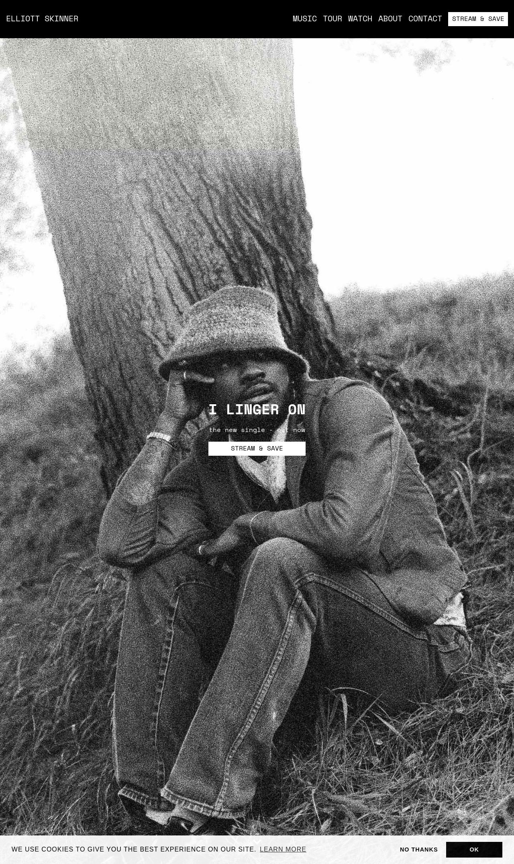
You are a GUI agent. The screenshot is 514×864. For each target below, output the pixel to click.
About (390, 19)
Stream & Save (478, 19)
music (305, 19)
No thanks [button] (419, 849)
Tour (332, 19)
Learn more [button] (283, 849)
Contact (425, 19)
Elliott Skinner (42, 19)
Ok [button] (474, 849)
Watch (360, 19)
